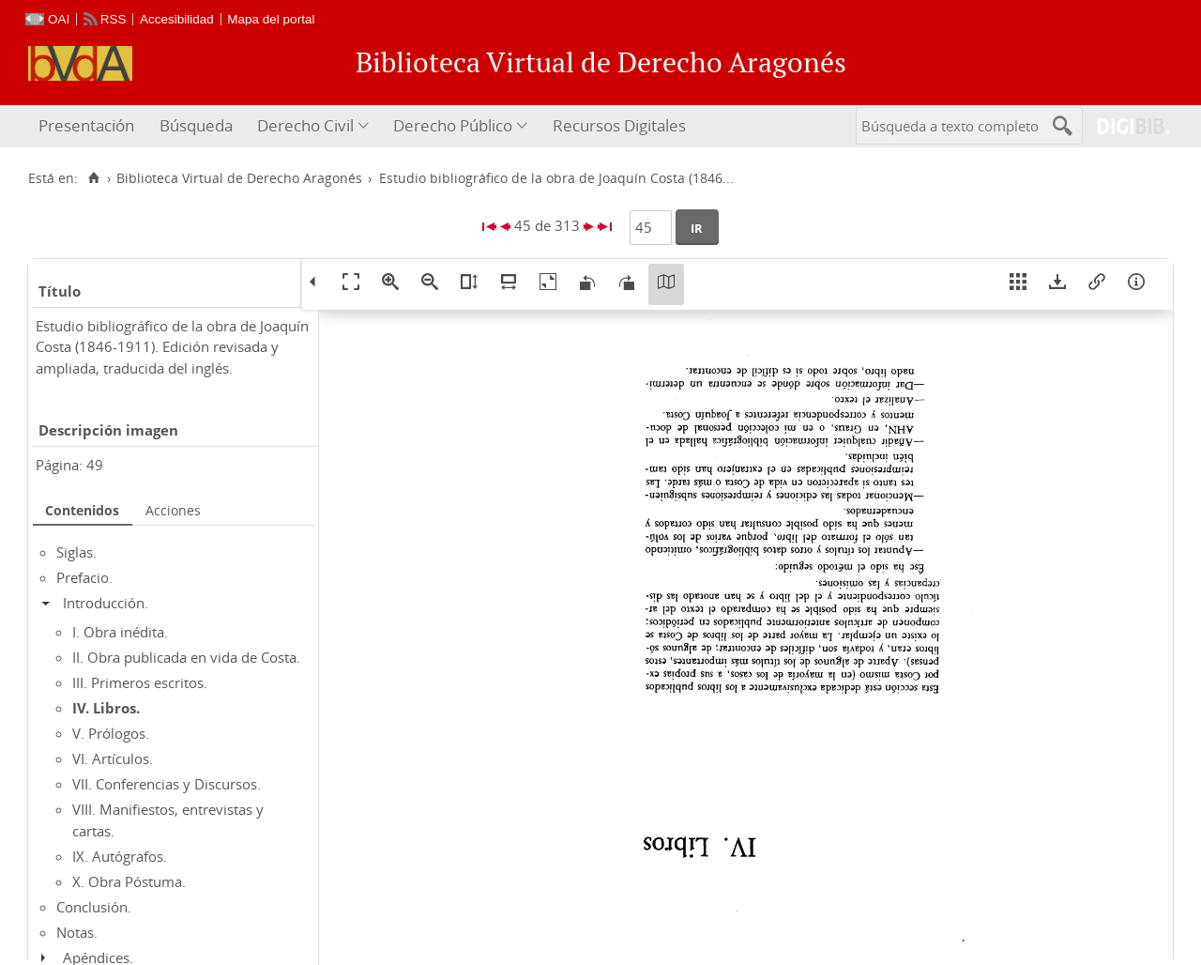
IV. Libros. (106, 707)
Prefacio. (84, 577)
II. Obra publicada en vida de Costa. (186, 657)
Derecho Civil (305, 125)
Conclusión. (93, 906)
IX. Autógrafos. (119, 856)
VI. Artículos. (112, 758)
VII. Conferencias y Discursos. (166, 783)
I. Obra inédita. (120, 631)
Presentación (86, 125)
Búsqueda (196, 125)
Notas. (77, 932)
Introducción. (105, 602)
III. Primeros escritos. (139, 682)
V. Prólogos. (110, 733)
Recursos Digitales (619, 125)
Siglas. (76, 552)
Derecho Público (452, 125)
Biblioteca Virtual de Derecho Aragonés (239, 178)
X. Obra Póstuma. (129, 881)
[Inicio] (93, 178)
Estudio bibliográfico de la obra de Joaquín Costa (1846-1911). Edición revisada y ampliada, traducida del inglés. (172, 346)
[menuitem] (88, 126)
